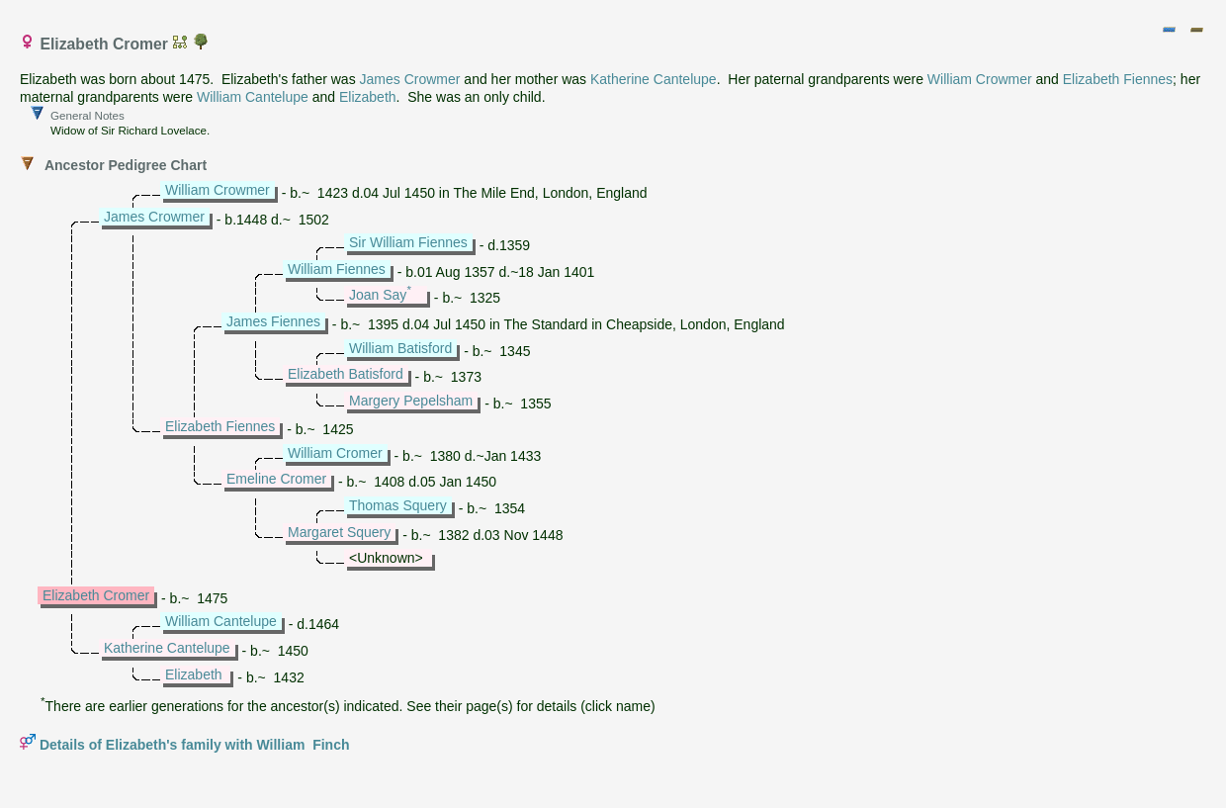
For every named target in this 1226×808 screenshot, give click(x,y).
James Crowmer (410, 79)
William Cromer (335, 453)
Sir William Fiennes (408, 242)
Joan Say (377, 295)
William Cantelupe (252, 97)
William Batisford (400, 348)
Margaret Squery (339, 532)
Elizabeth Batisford (345, 374)
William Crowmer (979, 79)
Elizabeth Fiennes (1118, 79)
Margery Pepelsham (411, 400)
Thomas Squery (398, 505)
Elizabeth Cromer (96, 595)
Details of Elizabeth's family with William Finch (195, 745)
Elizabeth (367, 97)
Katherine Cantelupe (653, 79)
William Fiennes (337, 269)
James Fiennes (273, 321)
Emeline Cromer (276, 479)
